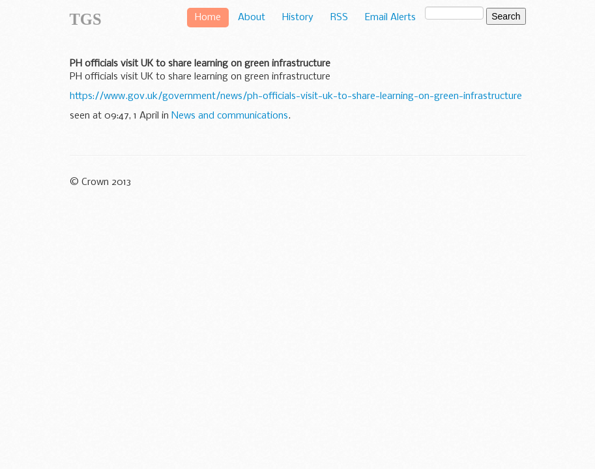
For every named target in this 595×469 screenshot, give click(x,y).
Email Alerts (390, 17)
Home (208, 17)
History (297, 17)
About (251, 17)
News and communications (229, 116)
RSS (339, 17)
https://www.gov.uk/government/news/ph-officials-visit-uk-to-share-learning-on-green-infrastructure (296, 96)
